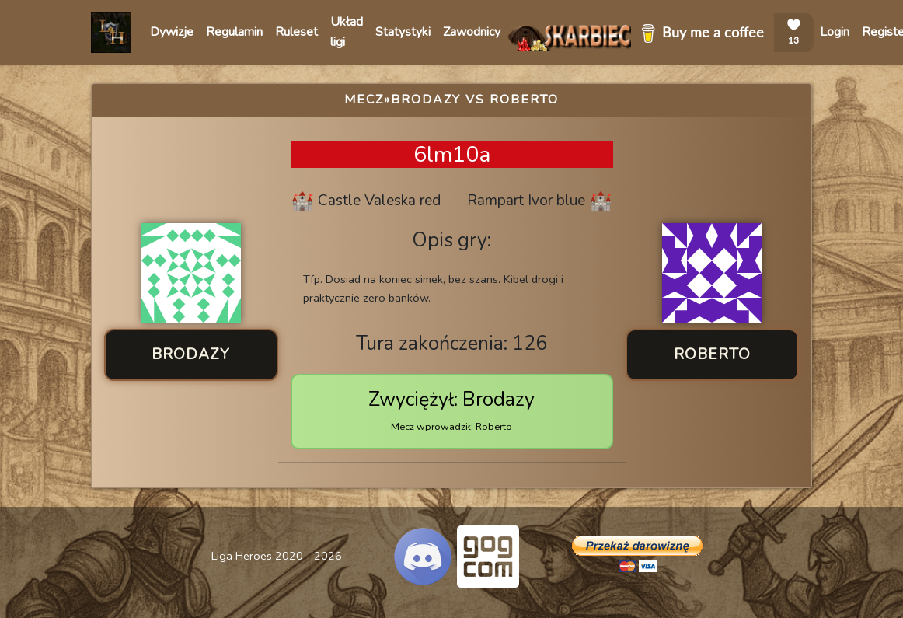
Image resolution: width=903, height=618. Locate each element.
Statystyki (403, 31)
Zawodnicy (471, 31)
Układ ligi (346, 32)
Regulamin (234, 31)
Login (834, 31)
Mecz (364, 99)
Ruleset (296, 31)
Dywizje (172, 31)
